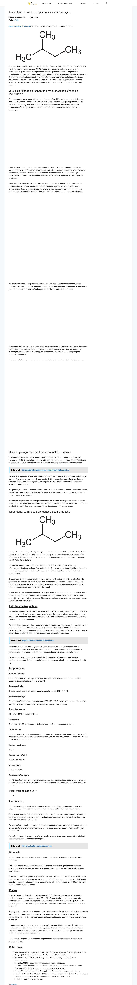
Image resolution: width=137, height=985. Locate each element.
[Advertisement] (48, 129)
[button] (107, 3)
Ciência (99, 3)
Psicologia (85, 3)
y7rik (16, 20)
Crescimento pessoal (67, 3)
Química (26, 26)
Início (11, 26)
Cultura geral (49, 3)
